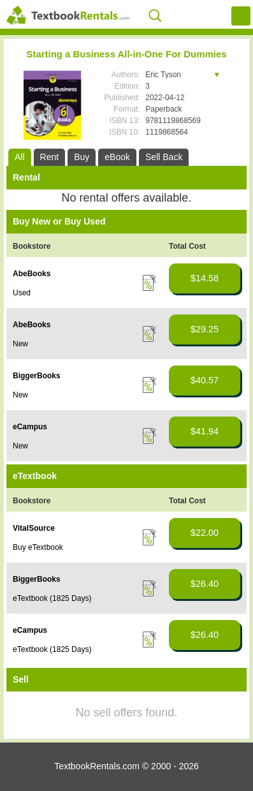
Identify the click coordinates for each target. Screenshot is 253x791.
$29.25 (205, 329)
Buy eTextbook (38, 547)
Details (149, 283)
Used (22, 292)
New (20, 343)
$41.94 (205, 431)
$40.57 (205, 380)
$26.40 (205, 584)
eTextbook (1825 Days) (52, 598)
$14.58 (205, 278)
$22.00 (205, 533)
